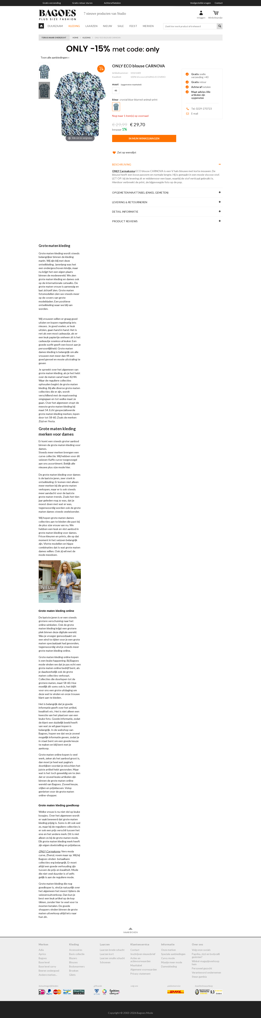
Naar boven (130, 926)
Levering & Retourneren (129, 198)
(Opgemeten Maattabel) (131, 84)
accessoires (75, 946)
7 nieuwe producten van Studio (105, 13)
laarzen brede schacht (112, 946)
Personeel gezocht (202, 964)
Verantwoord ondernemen (206, 968)
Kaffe (51, 455)
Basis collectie (76, 950)
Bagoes (43, 954)
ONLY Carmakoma (123, 167)
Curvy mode (168, 954)
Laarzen (91, 26)
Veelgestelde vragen (200, 3)
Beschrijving (121, 160)
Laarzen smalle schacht (112, 954)
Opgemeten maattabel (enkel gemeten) (140, 188)
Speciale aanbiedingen (173, 950)
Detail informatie (125, 207)
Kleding (74, 26)
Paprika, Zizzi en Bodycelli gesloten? (206, 952)
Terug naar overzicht (53, 37)
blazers (73, 954)
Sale (121, 26)
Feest (133, 26)
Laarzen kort (107, 950)
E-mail (194, 113)
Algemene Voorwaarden (143, 965)
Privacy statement (140, 969)
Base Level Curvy (47, 962)
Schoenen (105, 958)
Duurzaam (55, 26)
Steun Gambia (199, 972)
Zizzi (41, 417)
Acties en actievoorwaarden (140, 956)
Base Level (44, 958)
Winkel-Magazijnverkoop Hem (205, 959)
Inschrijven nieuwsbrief (142, 950)
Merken (148, 26)
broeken (73, 966)
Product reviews (125, 217)
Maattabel (136, 961)
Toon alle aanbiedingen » (55, 57)
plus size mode (56, 463)
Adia (41, 946)
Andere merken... (48, 971)
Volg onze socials (201, 946)
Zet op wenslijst (124, 149)
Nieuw (107, 26)
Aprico (42, 950)
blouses (73, 958)
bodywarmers (77, 962)
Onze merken (168, 946)
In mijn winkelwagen (144, 138)
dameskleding (169, 962)
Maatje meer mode (171, 958)
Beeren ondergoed (49, 966)
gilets (72, 971)
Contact (219, 3)
